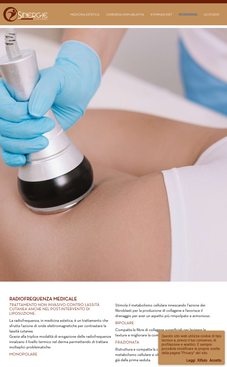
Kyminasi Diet (161, 14)
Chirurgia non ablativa (125, 14)
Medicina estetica (85, 14)
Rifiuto (202, 360)
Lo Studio (211, 14)
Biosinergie (188, 14)
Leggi (190, 360)
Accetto (215, 360)
